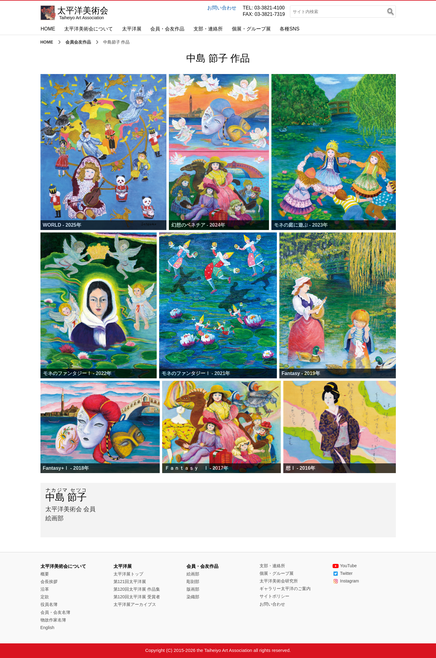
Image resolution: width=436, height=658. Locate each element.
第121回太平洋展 (129, 581)
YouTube (345, 565)
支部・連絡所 (208, 28)
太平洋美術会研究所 (279, 580)
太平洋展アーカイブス (134, 604)
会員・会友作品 (167, 28)
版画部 (193, 589)
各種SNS (289, 28)
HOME (48, 28)
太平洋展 (131, 28)
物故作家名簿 (53, 619)
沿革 (44, 589)
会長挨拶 (49, 581)
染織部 (193, 596)
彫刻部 (193, 581)
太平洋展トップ (128, 573)
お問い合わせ (221, 7)
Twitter (343, 573)
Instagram (346, 580)
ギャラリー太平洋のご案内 (285, 588)
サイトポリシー (274, 596)
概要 (44, 573)
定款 (44, 596)
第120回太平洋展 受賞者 (136, 596)
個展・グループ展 (251, 28)
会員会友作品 (78, 42)
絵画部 (193, 573)
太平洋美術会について (88, 28)
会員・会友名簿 (55, 612)
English (47, 627)
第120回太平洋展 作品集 (136, 589)
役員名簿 (49, 604)
